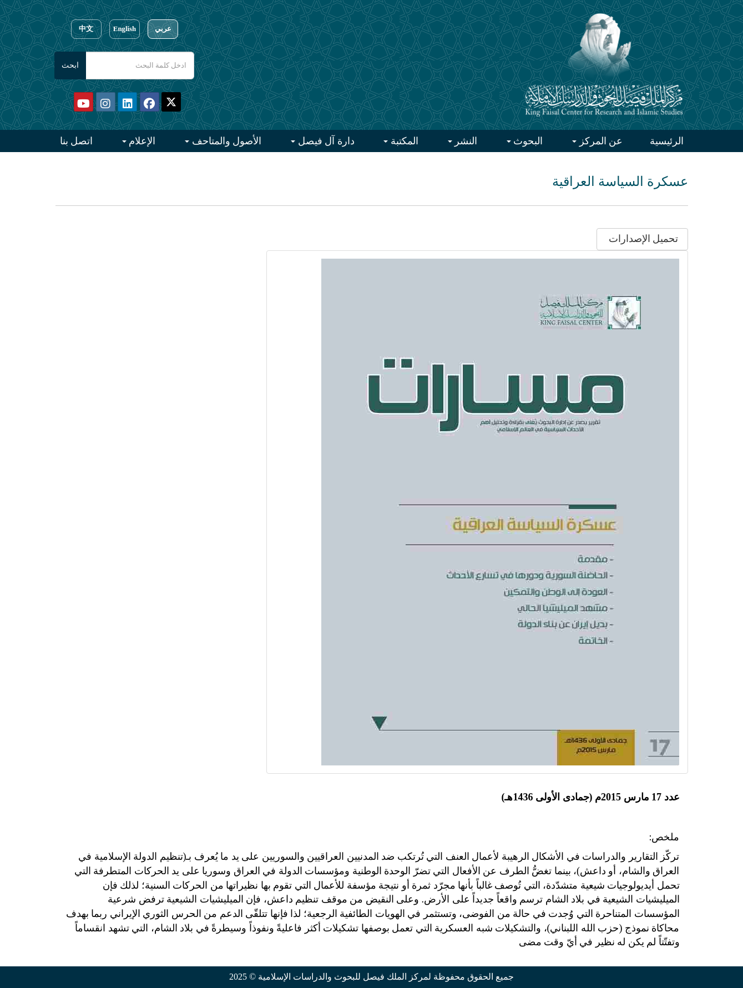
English (124, 29)
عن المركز (600, 141)
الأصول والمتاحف (225, 141)
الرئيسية (667, 141)
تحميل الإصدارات (642, 238)
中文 (86, 29)
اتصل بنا (76, 141)
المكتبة (403, 141)
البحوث (527, 141)
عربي (163, 29)
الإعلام (141, 141)
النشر (465, 141)
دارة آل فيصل (325, 141)
